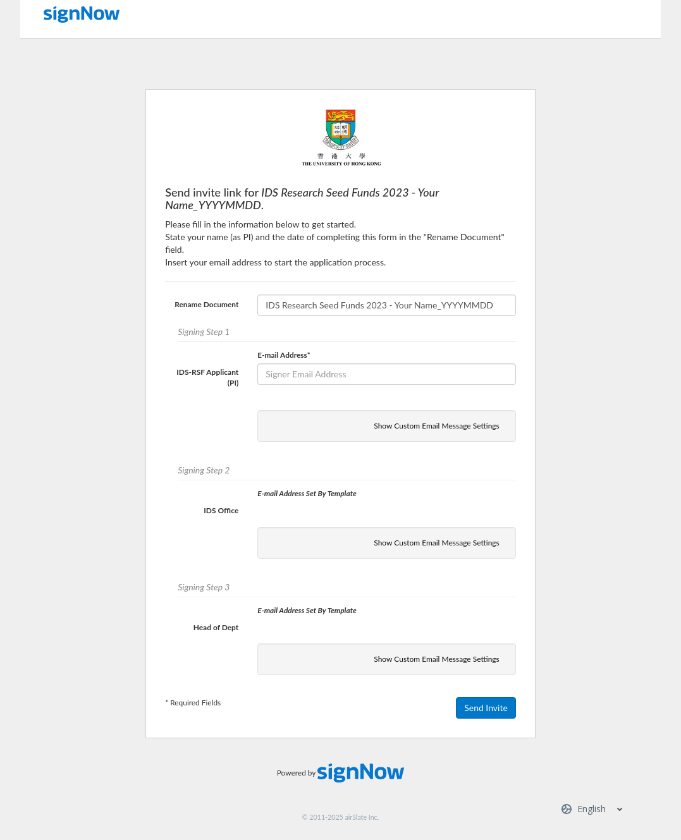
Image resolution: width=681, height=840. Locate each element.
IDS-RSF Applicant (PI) (207, 377)
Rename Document (206, 304)
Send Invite (486, 707)
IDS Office (221, 510)
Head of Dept (216, 627)
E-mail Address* (283, 355)
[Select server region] (593, 809)
